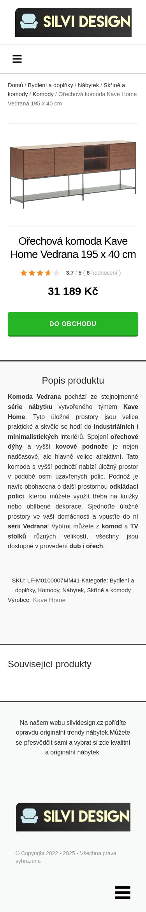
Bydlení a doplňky (50, 85)
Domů (15, 85)
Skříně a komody (109, 590)
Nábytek (88, 85)
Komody (43, 94)
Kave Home (49, 600)
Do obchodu (73, 324)
